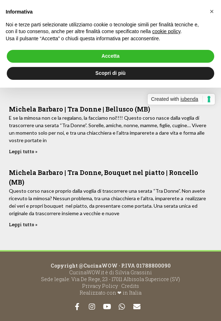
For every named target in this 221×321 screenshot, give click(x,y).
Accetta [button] (111, 56)
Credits (130, 286)
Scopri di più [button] (111, 73)
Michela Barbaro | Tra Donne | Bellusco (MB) (79, 109)
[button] (211, 11)
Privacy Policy (100, 286)
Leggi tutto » (23, 151)
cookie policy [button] (166, 31)
